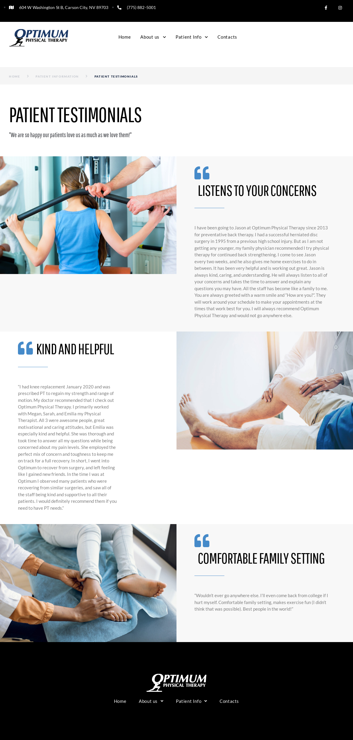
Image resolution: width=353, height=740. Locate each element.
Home (14, 76)
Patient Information (57, 76)
